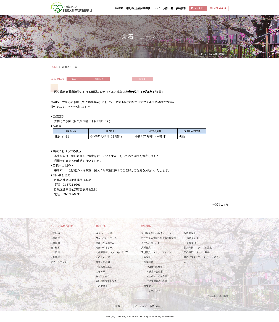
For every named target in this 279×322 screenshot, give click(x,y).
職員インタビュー (196, 238)
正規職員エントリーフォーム (156, 252)
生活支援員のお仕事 (157, 281)
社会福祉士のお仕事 (157, 276)
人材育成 (146, 247)
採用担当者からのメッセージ (156, 233)
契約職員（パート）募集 (196, 252)
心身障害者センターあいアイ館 (112, 252)
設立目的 (55, 233)
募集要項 (148, 286)
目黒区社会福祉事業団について (143, 8)
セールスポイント (150, 242)
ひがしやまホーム (105, 242)
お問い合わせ (218, 8)
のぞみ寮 (100, 271)
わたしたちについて (62, 226)
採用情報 (181, 8)
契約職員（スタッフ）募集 (198, 247)
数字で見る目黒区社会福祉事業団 (158, 238)
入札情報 (55, 257)
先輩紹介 (148, 262)
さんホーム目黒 (104, 233)
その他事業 (101, 286)
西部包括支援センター (107, 281)
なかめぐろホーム (105, 247)
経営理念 (55, 238)
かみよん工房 (103, 257)
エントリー (198, 8)
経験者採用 (190, 233)
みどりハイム (103, 276)
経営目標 (55, 242)
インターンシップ (153, 290)
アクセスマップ (59, 262)
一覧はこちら (220, 204)
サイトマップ (139, 306)
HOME (119, 8)
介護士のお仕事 (155, 266)
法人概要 (55, 247)
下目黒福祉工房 (104, 266)
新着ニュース (122, 306)
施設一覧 (168, 8)
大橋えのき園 (103, 262)
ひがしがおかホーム (106, 238)
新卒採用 (146, 257)
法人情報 (55, 252)
